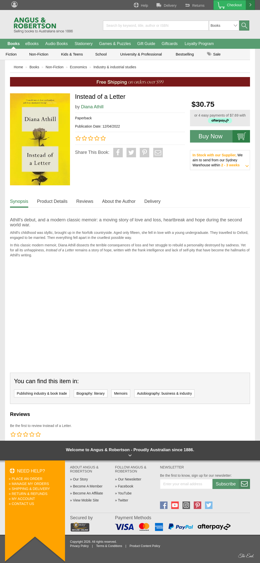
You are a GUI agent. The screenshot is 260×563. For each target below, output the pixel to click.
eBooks (31, 44)
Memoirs (121, 393)
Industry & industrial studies (115, 67)
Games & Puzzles (115, 44)
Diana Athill (92, 106)
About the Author (119, 201)
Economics (78, 67)
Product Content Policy (145, 546)
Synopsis (19, 201)
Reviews (84, 201)
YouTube (125, 493)
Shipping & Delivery (31, 489)
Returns (194, 5)
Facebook (125, 486)
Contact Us (23, 504)
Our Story (80, 479)
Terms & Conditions (109, 546)
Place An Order (27, 479)
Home (18, 67)
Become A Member (87, 486)
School (101, 54)
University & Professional (141, 54)
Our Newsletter (129, 479)
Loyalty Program (199, 44)
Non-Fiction (38, 54)
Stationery (83, 44)
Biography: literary (90, 393)
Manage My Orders (30, 484)
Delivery (166, 5)
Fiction (11, 54)
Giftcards (170, 44)
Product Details (52, 201)
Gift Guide (146, 44)
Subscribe (233, 484)
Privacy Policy (79, 546)
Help (140, 5)
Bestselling (185, 54)
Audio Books (56, 44)
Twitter (123, 500)
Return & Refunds (30, 494)
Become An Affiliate (88, 493)
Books (14, 44)
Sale (213, 54)
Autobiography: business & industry (164, 393)
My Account (23, 499)
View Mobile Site (86, 500)
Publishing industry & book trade (42, 393)
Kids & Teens (72, 54)
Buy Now (224, 136)
